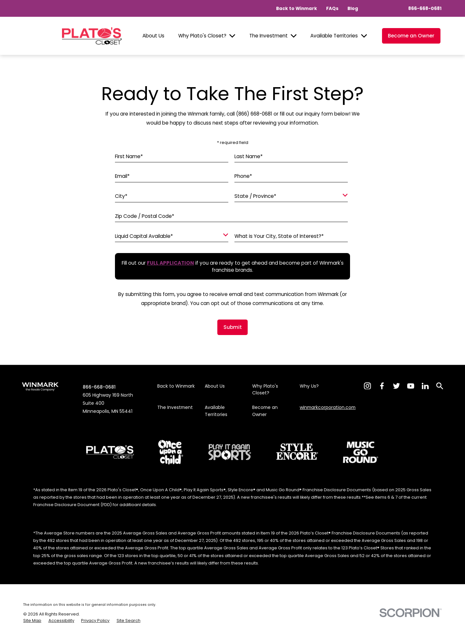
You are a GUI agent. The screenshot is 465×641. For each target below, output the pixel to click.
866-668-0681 (424, 8)
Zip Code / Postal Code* (144, 216)
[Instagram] (367, 386)
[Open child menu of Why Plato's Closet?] (232, 36)
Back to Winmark (296, 8)
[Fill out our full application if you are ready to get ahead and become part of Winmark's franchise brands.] (170, 262)
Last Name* (248, 157)
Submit (232, 327)
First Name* (129, 157)
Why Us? (309, 386)
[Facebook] (382, 386)
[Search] (439, 386)
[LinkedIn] (425, 386)
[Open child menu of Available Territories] (364, 36)
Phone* (243, 177)
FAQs (332, 8)
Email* (122, 177)
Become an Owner (411, 35)
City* (121, 197)
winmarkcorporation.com (328, 407)
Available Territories (334, 35)
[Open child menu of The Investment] (294, 36)
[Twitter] (396, 386)
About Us (153, 35)
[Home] (92, 36)
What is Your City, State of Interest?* (279, 236)
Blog (352, 8)
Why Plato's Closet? (202, 35)
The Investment (268, 35)
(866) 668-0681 (254, 113)
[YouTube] (410, 386)
